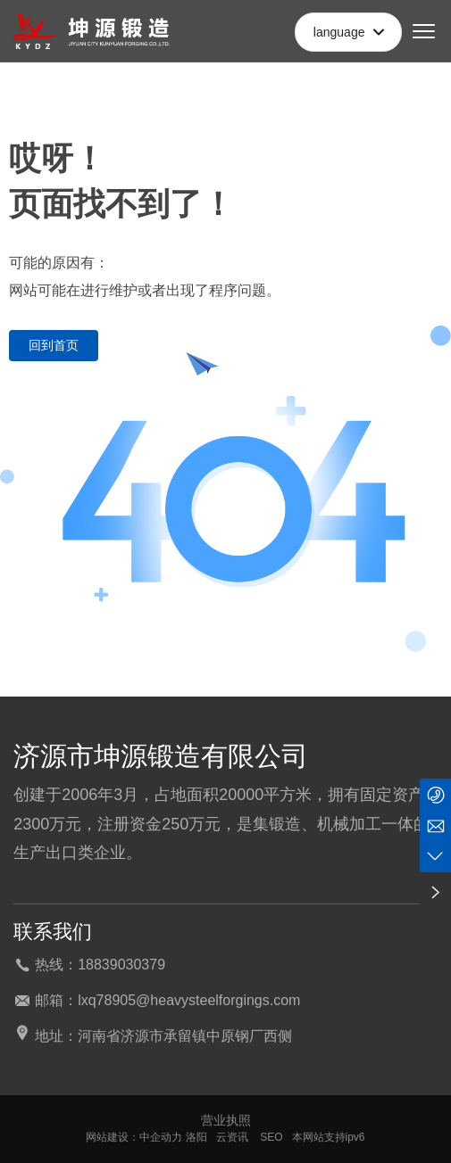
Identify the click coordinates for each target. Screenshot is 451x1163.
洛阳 (196, 1137)
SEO (270, 1137)
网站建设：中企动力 (134, 1137)
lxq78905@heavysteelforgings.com (189, 1000)
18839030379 (121, 964)
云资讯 (232, 1137)
